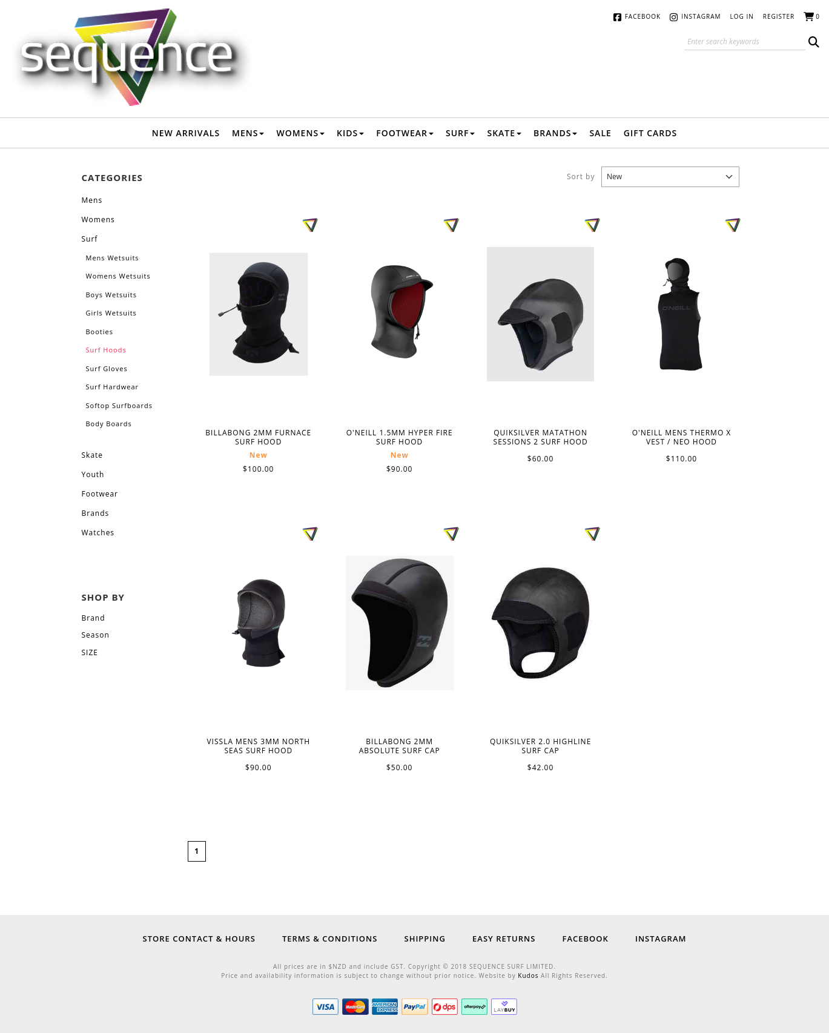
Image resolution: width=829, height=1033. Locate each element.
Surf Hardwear (112, 386)
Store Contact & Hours (199, 938)
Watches (98, 532)
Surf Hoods (106, 349)
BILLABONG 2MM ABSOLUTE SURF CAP (400, 623)
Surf (460, 133)
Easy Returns (503, 938)
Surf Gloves (107, 368)
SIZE (90, 652)
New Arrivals (186, 133)
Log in (742, 16)
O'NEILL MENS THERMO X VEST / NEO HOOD (682, 314)
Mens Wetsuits (112, 257)
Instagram (701, 16)
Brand (93, 618)
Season (96, 635)
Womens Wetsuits (118, 275)
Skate (504, 133)
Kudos (528, 975)
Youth (93, 474)
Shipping (424, 938)
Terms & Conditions (329, 938)
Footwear (405, 133)
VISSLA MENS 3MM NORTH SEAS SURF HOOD (258, 623)
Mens (248, 133)
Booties (99, 331)
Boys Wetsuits (111, 294)
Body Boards (109, 423)
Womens (300, 133)
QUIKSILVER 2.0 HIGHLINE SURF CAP (541, 622)
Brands (555, 133)
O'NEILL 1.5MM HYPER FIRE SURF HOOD (400, 314)
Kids (350, 133)
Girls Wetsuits (111, 312)
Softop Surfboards (119, 405)
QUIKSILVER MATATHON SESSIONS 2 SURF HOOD (541, 314)
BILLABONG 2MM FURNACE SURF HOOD (258, 314)
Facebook (643, 16)
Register (779, 16)
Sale (600, 133)
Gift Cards (650, 133)
